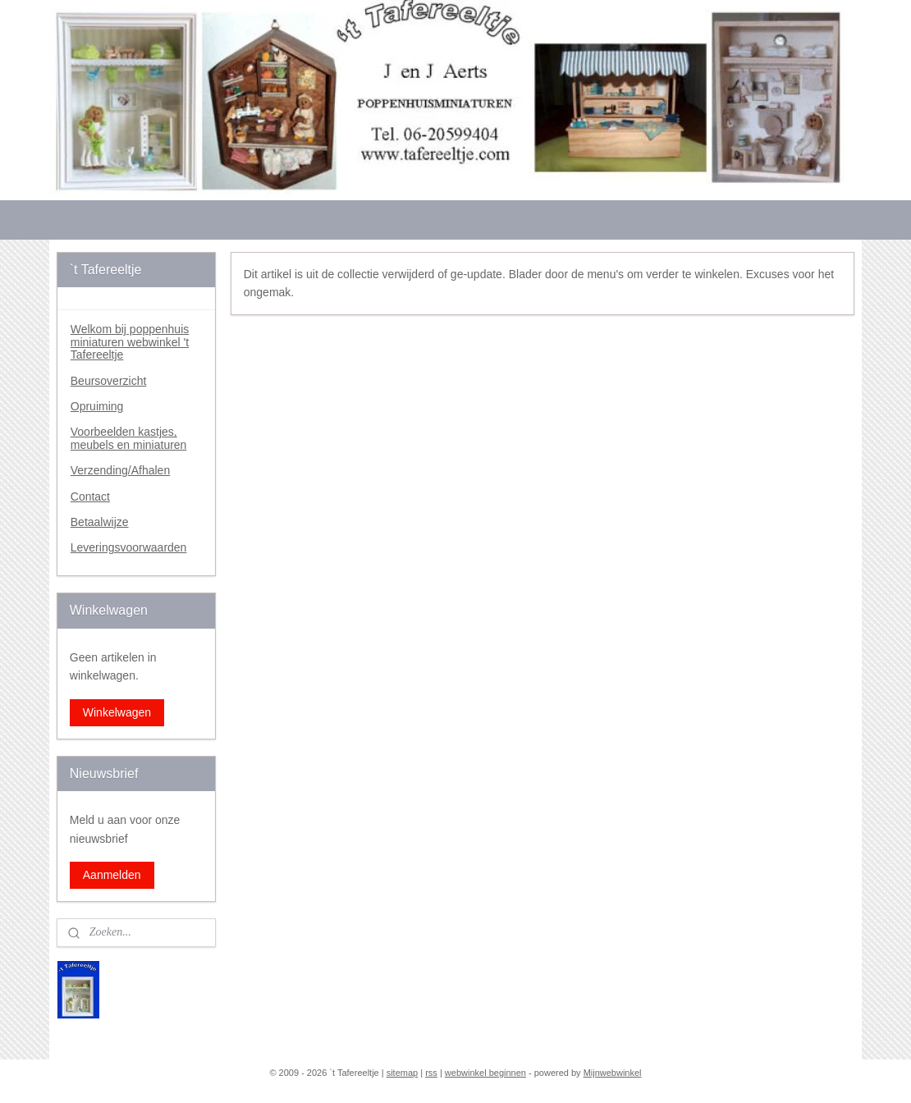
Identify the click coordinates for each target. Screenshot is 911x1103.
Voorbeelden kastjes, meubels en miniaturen (129, 438)
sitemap (403, 1073)
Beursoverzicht (109, 380)
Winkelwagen (117, 712)
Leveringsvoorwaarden (129, 547)
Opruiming (97, 406)
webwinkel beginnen (485, 1073)
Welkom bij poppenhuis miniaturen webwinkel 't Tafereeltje (130, 342)
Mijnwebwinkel (613, 1073)
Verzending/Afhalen (120, 470)
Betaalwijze (100, 522)
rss (431, 1073)
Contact (90, 496)
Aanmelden (112, 874)
